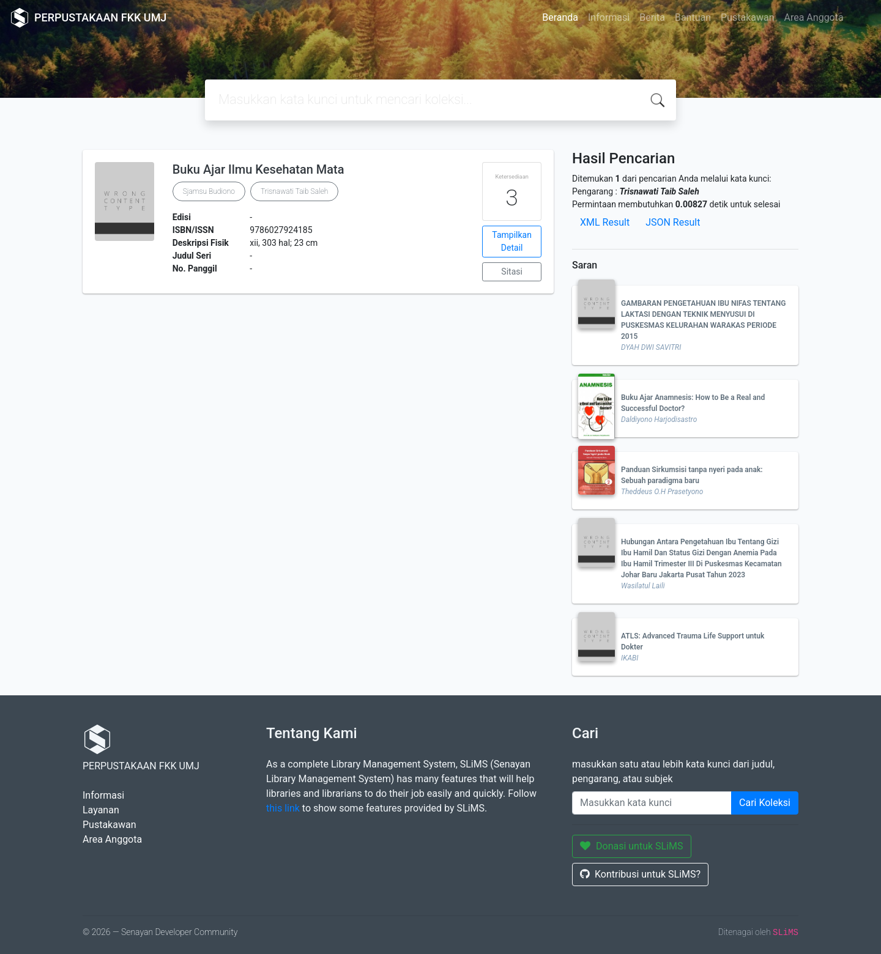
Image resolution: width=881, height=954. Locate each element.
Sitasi (511, 271)
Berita (652, 17)
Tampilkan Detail (512, 241)
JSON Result (672, 222)
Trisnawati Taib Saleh (294, 191)
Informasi (609, 17)
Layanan (101, 810)
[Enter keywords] (652, 803)
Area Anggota (814, 17)
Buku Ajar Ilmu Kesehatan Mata (258, 169)
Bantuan (693, 17)
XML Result (605, 222)
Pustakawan (747, 17)
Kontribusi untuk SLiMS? (640, 874)
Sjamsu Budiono (209, 191)
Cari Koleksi (764, 802)
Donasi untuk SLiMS (631, 846)
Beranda (560, 17)
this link (283, 808)
